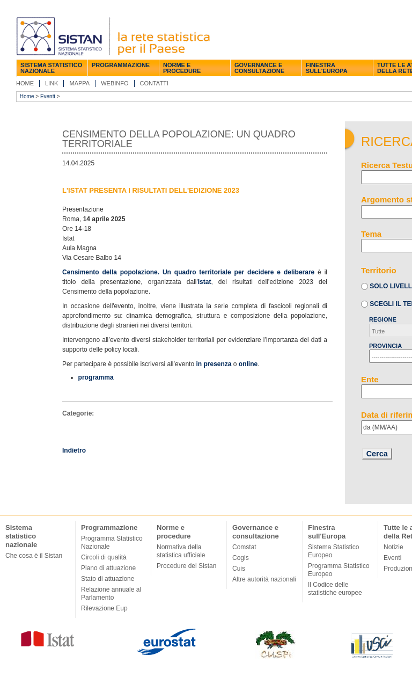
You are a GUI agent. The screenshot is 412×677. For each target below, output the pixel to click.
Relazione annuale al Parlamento (111, 593)
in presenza (213, 364)
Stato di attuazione (107, 579)
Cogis (240, 558)
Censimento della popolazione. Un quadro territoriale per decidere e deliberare (188, 272)
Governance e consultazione (259, 68)
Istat (204, 282)
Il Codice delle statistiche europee (335, 588)
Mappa (79, 83)
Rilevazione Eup (104, 608)
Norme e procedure (182, 68)
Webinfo (114, 83)
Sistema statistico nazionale (51, 68)
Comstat (244, 547)
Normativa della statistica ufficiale (181, 551)
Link (51, 83)
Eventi (47, 96)
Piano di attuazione (108, 568)
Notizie (393, 547)
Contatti (154, 83)
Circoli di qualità (104, 557)
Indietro (74, 450)
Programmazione (121, 65)
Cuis (238, 568)
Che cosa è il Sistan (33, 555)
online (248, 364)
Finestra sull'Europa (327, 68)
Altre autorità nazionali (264, 579)
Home (25, 83)
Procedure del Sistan (186, 566)
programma (96, 377)
